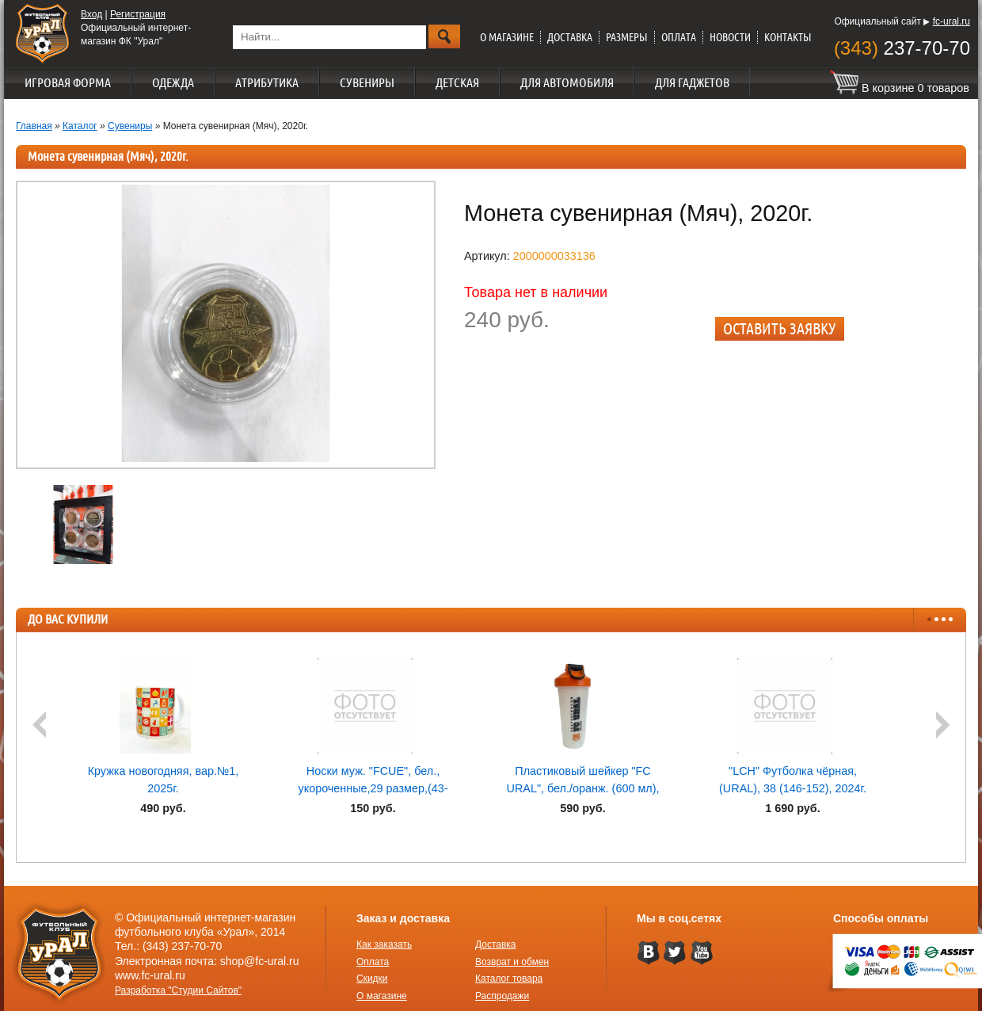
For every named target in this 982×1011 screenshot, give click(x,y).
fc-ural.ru (951, 21)
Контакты (788, 37)
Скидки (372, 978)
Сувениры (367, 82)
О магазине (507, 37)
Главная (34, 126)
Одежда (173, 82)
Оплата (678, 37)
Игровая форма (68, 82)
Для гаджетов (692, 82)
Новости (730, 37)
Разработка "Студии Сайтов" (178, 990)
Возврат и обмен (512, 961)
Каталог (80, 126)
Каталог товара (508, 978)
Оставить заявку (779, 328)
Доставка (569, 37)
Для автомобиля (567, 82)
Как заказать (384, 944)
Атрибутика (267, 82)
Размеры (627, 37)
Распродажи (502, 995)
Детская (457, 82)
